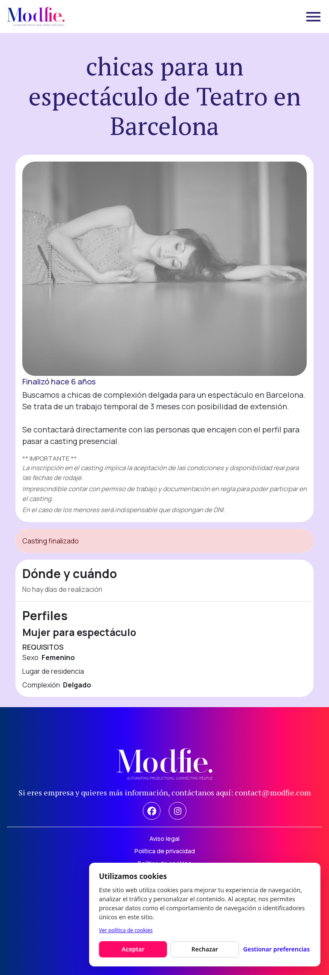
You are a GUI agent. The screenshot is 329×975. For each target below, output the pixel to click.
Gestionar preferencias (276, 949)
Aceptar (133, 949)
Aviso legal (164, 838)
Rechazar (204, 949)
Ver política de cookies (126, 930)
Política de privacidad (165, 851)
